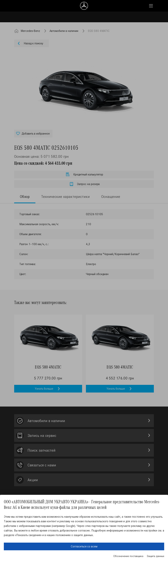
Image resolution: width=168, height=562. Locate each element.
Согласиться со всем (84, 546)
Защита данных (155, 556)
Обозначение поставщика (128, 556)
